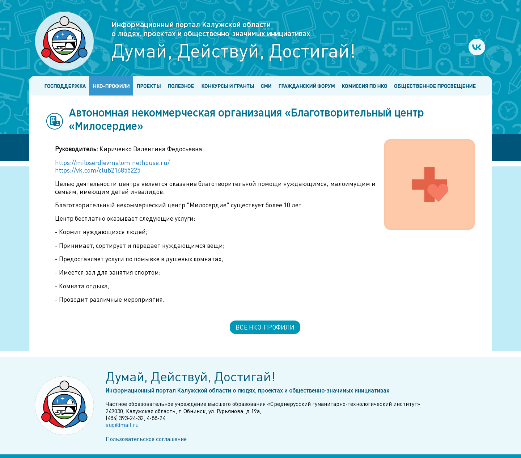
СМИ (266, 86)
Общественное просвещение (435, 86)
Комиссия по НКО (364, 86)
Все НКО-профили (265, 327)
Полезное (181, 86)
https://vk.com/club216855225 (97, 170)
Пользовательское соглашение (146, 438)
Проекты (148, 86)
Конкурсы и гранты (227, 86)
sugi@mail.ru (122, 424)
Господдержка (65, 86)
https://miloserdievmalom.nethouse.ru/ (112, 162)
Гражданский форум (306, 86)
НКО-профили (111, 86)
